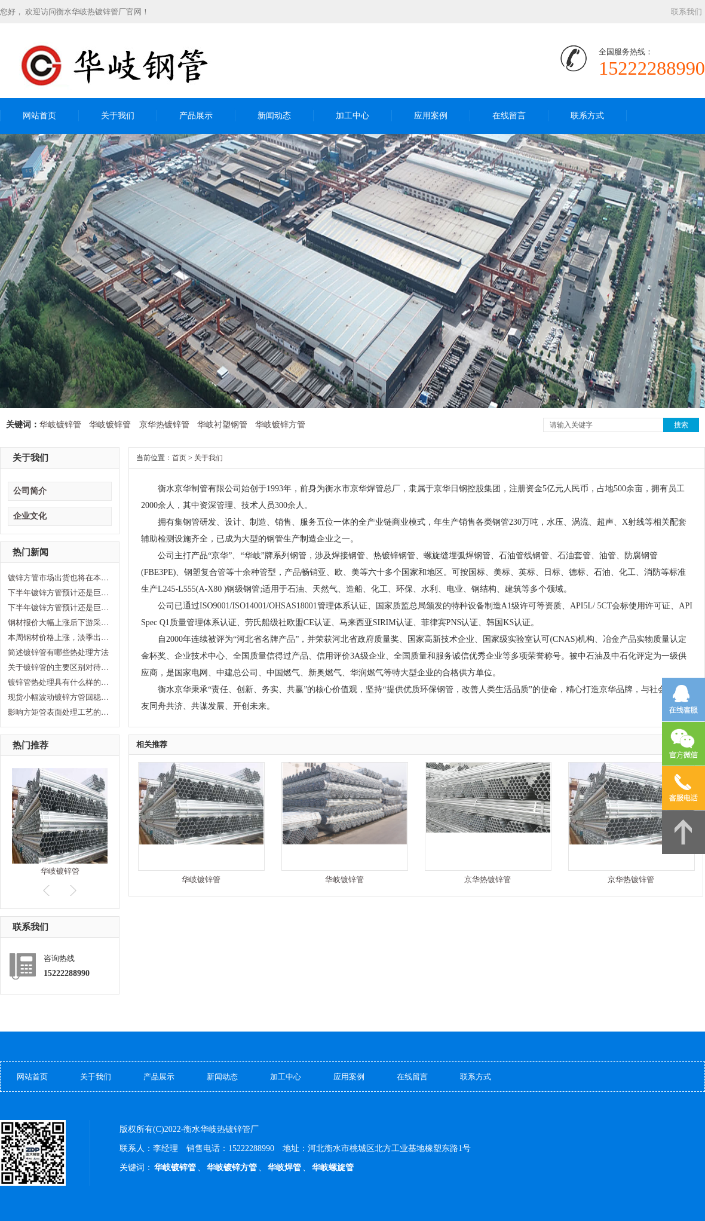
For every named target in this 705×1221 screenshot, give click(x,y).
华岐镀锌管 (60, 424)
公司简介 (30, 490)
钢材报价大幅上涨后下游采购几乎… (58, 622)
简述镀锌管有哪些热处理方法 (58, 652)
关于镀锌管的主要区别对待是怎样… (58, 667)
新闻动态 (274, 115)
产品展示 (196, 115)
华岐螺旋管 (333, 1167)
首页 (179, 458)
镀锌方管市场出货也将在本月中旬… (58, 577)
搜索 (681, 425)
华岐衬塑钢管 (222, 424)
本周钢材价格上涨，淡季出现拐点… (58, 637)
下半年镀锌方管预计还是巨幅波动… (58, 592)
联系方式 (587, 115)
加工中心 (352, 115)
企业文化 (30, 516)
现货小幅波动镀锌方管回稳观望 (58, 697)
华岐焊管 (284, 1167)
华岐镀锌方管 (280, 424)
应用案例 (430, 115)
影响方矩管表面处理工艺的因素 (58, 712)
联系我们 (686, 11)
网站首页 (39, 115)
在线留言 (509, 115)
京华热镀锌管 (164, 424)
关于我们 (117, 115)
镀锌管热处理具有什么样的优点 (58, 682)
